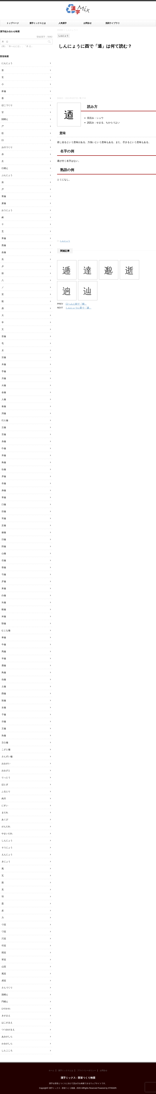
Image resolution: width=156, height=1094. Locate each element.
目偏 (4, 511)
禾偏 (4, 455)
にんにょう (7, 63)
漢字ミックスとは (37, 23)
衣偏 (4, 483)
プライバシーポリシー (86, 1070)
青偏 (4, 196)
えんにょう (7, 854)
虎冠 (4, 980)
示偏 (4, 721)
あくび (5, 819)
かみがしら (7, 1043)
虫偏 (4, 679)
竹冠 (4, 945)
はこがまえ (7, 1022)
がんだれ (6, 826)
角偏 (4, 462)
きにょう (6, 861)
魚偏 (4, 735)
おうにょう (7, 210)
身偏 (4, 490)
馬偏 (4, 651)
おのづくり (7, 147)
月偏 (4, 378)
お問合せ (87, 23)
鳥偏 (4, 672)
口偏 (4, 504)
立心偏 (5, 742)
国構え (5, 994)
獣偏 (4, 623)
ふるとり (6, 791)
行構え (5, 168)
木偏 (4, 364)
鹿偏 (4, 665)
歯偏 (4, 532)
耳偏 (4, 518)
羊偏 (4, 658)
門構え (5, 1001)
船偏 (4, 609)
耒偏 (4, 588)
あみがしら (7, 1036)
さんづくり (7, 987)
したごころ (7, 1050)
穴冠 (4, 938)
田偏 (4, 546)
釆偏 (4, 238)
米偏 (4, 616)
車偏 (4, 637)
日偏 (4, 539)
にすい (5, 805)
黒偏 (4, 245)
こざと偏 (6, 749)
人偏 (4, 399)
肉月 (4, 798)
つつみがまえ (8, 1029)
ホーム (51, 1070)
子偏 (4, 714)
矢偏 (4, 602)
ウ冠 (4, 924)
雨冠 (4, 952)
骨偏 (4, 567)
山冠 (4, 966)
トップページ (13, 23)
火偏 (4, 385)
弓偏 (4, 574)
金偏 (4, 392)
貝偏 (4, 413)
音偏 (4, 336)
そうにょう (7, 847)
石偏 (4, 560)
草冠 (4, 959)
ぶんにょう (7, 175)
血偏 (4, 252)
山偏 (4, 553)
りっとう (6, 777)
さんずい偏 (7, 756)
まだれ (5, 812)
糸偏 (4, 441)
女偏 (4, 707)
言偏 (4, 434)
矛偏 (4, 476)
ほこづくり (7, 105)
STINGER (112, 1088)
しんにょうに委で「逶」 (78, 307)
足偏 (4, 525)
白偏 (4, 595)
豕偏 (4, 91)
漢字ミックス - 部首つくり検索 (78, 1077)
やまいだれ (7, 833)
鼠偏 (4, 700)
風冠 (4, 973)
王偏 (4, 728)
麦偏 (4, 203)
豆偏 (4, 357)
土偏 (4, 686)
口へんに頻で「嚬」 (76, 304)
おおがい (6, 763)
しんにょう (65, 241)
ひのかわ (6, 1008)
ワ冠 (4, 931)
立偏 (4, 427)
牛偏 (4, 644)
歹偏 (4, 581)
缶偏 (4, 469)
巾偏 (4, 448)
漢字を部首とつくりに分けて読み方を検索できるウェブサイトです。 (78, 1083)
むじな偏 (6, 630)
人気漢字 (62, 23)
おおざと (6, 770)
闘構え (5, 119)
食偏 (4, 406)
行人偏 (5, 420)
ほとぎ (5, 784)
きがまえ (6, 1015)
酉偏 (4, 693)
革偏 (4, 497)
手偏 (4, 371)
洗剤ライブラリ (112, 23)
